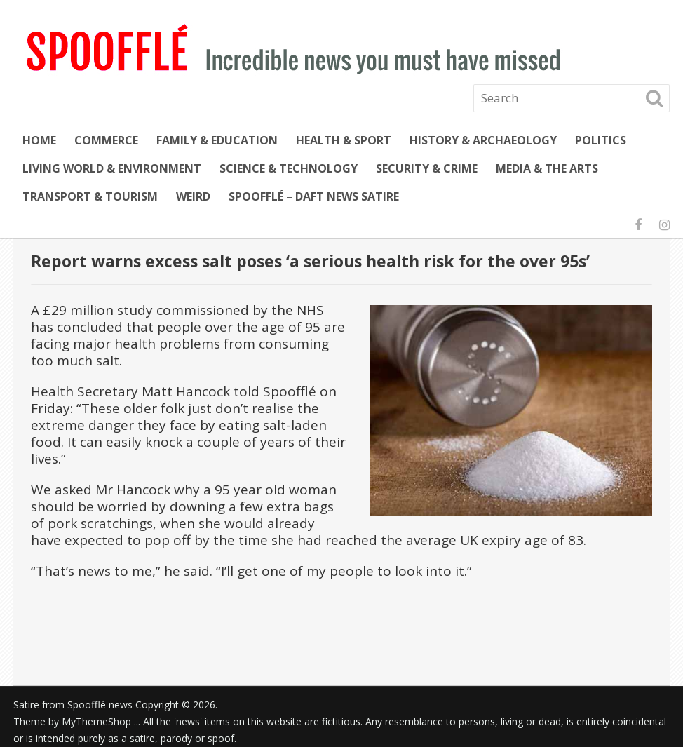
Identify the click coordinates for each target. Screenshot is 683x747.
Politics (600, 140)
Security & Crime (427, 168)
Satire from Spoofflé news (73, 704)
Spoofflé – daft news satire (314, 196)
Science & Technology (288, 168)
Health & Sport (343, 140)
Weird (193, 196)
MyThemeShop (96, 721)
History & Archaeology (483, 140)
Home (39, 140)
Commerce (106, 140)
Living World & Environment (111, 168)
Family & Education (217, 140)
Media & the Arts (547, 168)
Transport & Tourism (90, 196)
